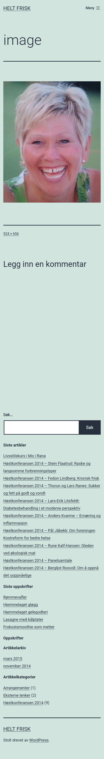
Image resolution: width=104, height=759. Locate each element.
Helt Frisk (17, 8)
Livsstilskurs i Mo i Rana (24, 455)
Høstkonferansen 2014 (23, 702)
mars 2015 (12, 658)
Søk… (8, 414)
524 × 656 (11, 234)
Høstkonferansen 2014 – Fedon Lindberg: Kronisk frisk (51, 478)
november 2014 (17, 666)
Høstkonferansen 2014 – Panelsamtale (37, 560)
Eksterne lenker (16, 695)
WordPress (38, 740)
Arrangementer (16, 688)
